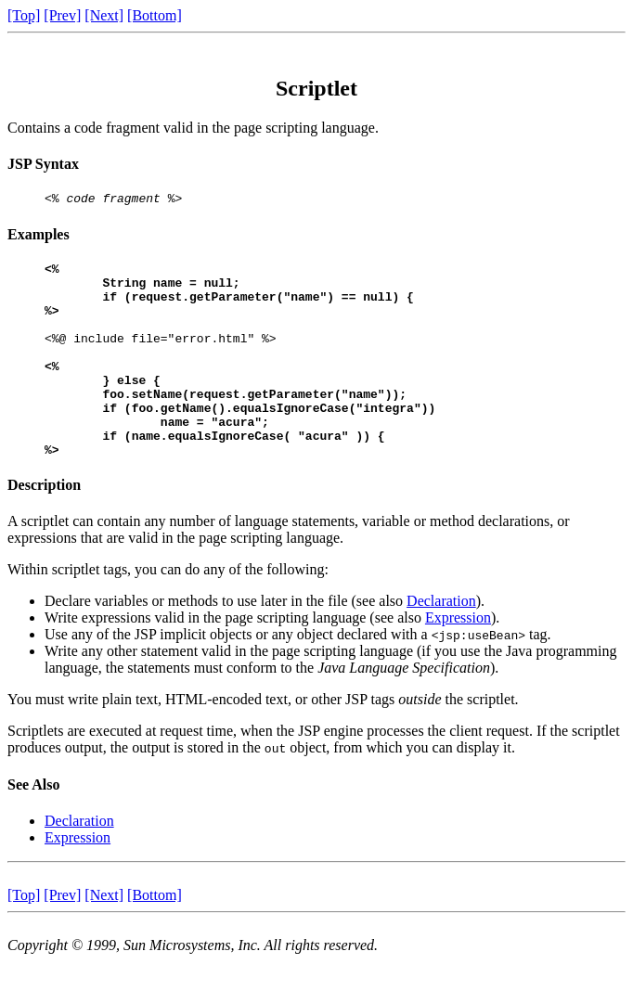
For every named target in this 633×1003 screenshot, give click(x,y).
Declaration (441, 642)
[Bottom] (154, 15)
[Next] (103, 15)
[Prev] (62, 15)
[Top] (23, 15)
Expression (458, 659)
